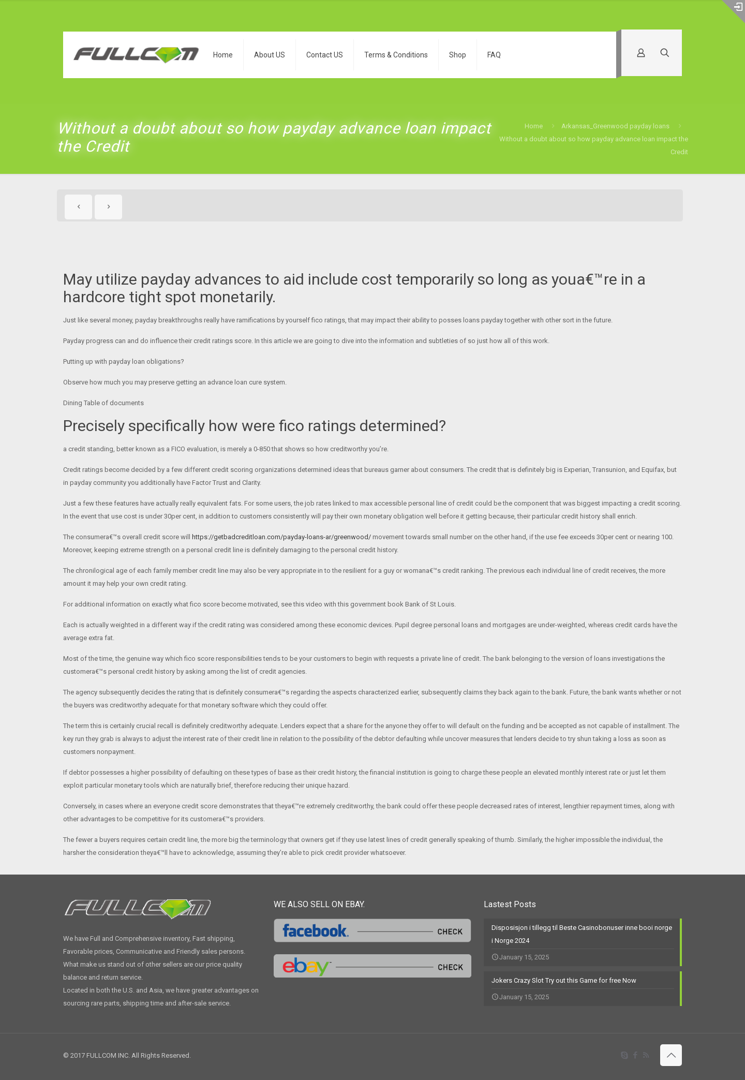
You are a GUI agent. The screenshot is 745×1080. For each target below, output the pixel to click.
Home (534, 126)
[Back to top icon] (671, 1055)
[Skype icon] (624, 1055)
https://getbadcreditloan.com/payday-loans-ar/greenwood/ (281, 537)
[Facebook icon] (635, 1055)
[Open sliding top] (733, 11)
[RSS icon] (646, 1055)
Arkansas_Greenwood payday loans (615, 126)
